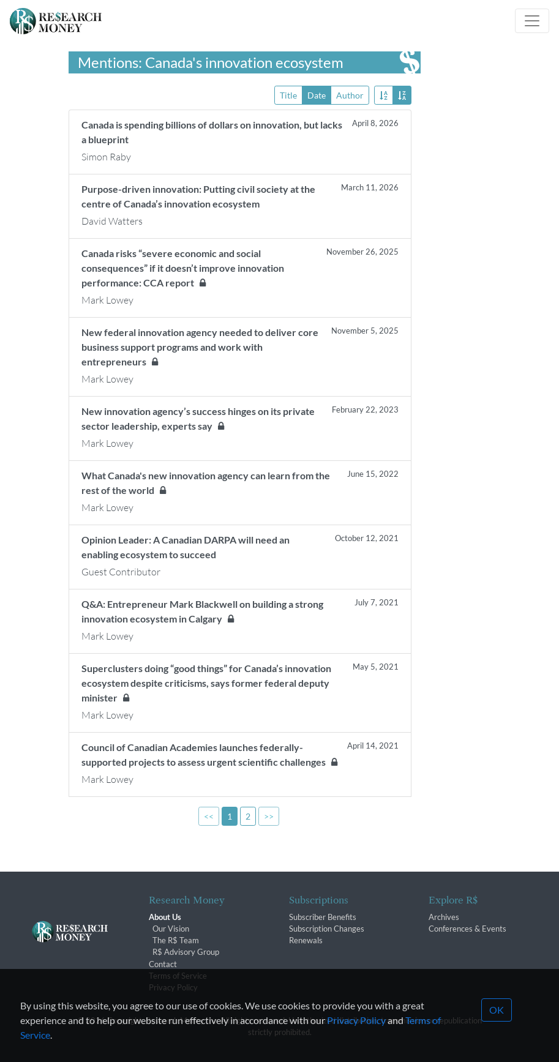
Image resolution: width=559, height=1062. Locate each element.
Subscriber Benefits (322, 917)
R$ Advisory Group (185, 952)
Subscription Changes (326, 928)
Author (350, 94)
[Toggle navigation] (532, 21)
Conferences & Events (467, 928)
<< (209, 816)
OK (496, 1034)
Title (288, 94)
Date (316, 94)
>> (269, 816)
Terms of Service (178, 976)
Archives (444, 917)
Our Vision (170, 928)
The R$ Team (175, 940)
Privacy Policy (173, 987)
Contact (163, 964)
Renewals (306, 940)
